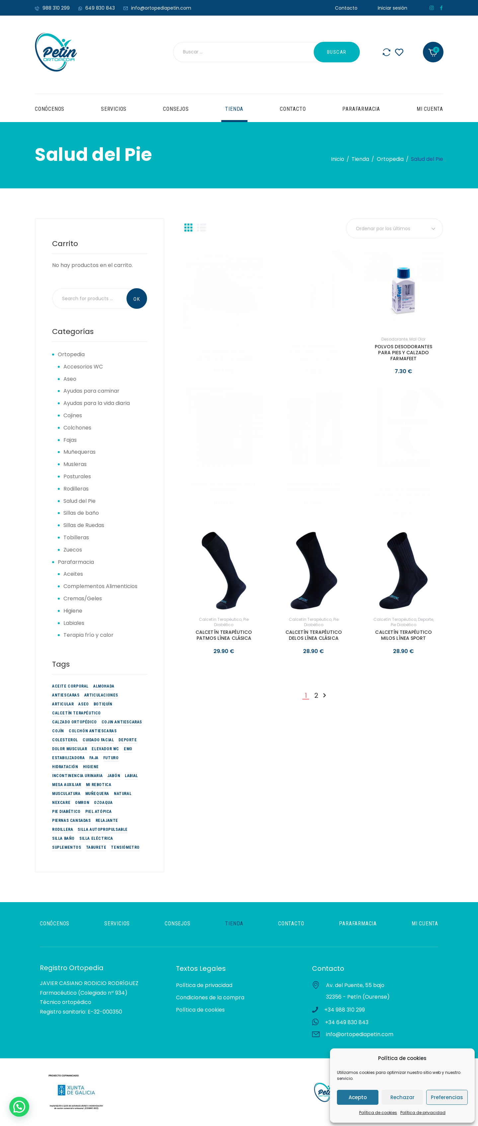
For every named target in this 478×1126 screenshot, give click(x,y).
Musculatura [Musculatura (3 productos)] (66, 793)
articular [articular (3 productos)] (63, 704)
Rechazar (402, 1097)
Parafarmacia (76, 562)
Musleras (75, 464)
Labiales (73, 623)
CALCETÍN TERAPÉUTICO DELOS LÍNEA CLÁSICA (313, 635)
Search (136, 298)
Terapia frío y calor (88, 635)
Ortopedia (390, 159)
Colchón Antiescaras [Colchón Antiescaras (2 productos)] (93, 731)
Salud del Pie (79, 501)
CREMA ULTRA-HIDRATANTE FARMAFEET (224, 487)
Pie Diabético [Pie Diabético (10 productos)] (66, 811)
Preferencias (447, 1097)
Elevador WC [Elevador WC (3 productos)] (105, 749)
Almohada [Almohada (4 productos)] (104, 686)
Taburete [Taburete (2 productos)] (96, 847)
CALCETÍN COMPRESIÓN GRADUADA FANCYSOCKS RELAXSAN (403, 495)
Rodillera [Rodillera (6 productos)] (62, 829)
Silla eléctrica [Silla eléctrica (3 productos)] (96, 838)
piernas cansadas (412, 479)
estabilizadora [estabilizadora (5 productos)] (68, 758)
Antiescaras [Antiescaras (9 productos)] (66, 695)
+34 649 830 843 (346, 1022)
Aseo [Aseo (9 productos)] (83, 704)
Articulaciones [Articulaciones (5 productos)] (101, 695)
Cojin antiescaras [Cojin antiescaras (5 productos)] (122, 722)
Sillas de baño (81, 513)
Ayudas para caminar (91, 391)
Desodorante (394, 339)
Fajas (70, 440)
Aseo (69, 379)
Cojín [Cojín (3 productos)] (58, 731)
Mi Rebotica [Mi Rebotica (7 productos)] (99, 784)
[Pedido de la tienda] (394, 228)
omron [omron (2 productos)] (82, 802)
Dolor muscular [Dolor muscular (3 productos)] (69, 749)
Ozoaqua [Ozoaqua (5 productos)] (103, 802)
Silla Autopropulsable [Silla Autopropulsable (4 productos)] (103, 829)
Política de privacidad (422, 1112)
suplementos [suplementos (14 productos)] (66, 847)
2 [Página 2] (316, 695)
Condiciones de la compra (210, 997)
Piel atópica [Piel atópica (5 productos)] (98, 811)
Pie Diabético (231, 342)
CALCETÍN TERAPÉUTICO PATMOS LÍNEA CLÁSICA (224, 635)
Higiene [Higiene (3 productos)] (91, 766)
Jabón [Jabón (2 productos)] (113, 775)
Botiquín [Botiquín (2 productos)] (103, 704)
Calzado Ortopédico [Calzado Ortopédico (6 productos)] (74, 722)
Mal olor (417, 339)
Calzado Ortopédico (220, 339)
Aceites (73, 574)
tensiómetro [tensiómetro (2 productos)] (125, 847)
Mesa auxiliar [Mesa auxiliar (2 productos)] (66, 784)
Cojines (72, 415)
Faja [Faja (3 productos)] (93, 758)
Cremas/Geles (82, 598)
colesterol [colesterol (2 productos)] (65, 740)
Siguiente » (324, 695)
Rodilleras (76, 489)
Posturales (77, 476)
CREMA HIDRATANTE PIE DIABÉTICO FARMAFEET (313, 487)
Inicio (337, 159)
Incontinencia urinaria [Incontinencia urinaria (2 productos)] (77, 775)
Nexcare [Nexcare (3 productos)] (61, 802)
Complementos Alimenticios (100, 586)
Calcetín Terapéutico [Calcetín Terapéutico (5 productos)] (76, 713)
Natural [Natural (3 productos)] (122, 793)
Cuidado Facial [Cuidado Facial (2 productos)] (98, 740)
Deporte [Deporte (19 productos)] (128, 740)
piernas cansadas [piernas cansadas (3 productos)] (71, 820)
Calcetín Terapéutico (395, 476)
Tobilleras (76, 537)
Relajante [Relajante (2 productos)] (107, 820)
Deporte (425, 619)
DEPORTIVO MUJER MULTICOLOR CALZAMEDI (224, 355)
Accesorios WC (83, 366)
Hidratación (300, 339)
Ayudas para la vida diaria (96, 403)
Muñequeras (79, 452)
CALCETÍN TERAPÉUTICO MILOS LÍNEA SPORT (403, 635)
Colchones (77, 427)
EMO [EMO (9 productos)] (128, 749)
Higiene (72, 611)
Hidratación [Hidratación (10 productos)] (65, 766)
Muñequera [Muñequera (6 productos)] (97, 793)
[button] (19, 1107)
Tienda (360, 159)
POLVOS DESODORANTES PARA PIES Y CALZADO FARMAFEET (403, 353)
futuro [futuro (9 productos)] (111, 758)
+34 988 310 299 (344, 1010)
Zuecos (72, 550)
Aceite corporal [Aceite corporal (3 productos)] (70, 686)
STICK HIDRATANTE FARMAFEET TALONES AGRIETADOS (313, 353)
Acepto (358, 1097)
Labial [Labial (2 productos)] (131, 775)
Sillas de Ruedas (83, 525)
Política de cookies (378, 1112)
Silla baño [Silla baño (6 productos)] (63, 838)
